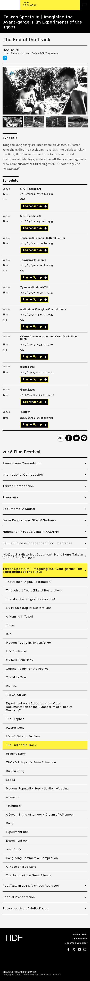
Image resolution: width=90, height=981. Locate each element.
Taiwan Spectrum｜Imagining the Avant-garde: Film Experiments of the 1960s (42, 570)
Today (10, 625)
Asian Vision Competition (22, 463)
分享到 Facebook (68, 438)
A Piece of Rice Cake (21, 866)
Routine (11, 686)
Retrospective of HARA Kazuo (26, 908)
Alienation (13, 797)
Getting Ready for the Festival (28, 668)
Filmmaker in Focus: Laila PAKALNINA (31, 531)
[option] (45, 91)
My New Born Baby (19, 660)
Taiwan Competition (18, 486)
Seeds (10, 779)
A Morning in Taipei (19, 616)
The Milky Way (16, 677)
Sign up (37, 206)
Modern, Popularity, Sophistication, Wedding (37, 788)
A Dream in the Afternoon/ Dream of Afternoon (40, 814)
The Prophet (15, 719)
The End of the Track (21, 745)
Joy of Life (14, 849)
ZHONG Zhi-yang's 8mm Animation (31, 762)
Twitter (74, 949)
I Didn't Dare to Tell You (23, 736)
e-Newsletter (80, 934)
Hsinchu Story (16, 753)
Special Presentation (19, 897)
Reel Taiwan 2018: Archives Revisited (31, 885)
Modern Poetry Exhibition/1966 (28, 642)
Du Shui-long (15, 771)
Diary (9, 823)
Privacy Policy (80, 938)
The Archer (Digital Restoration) (28, 581)
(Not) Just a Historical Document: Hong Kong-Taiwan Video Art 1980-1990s (43, 556)
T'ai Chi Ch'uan (16, 694)
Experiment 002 (17, 832)
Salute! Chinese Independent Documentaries (37, 543)
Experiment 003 (17, 840)
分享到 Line (84, 438)
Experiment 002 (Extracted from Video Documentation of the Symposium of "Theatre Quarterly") (39, 707)
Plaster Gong (15, 727)
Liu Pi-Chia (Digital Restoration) (28, 608)
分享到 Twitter (76, 438)
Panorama (10, 497)
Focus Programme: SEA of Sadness (29, 520)
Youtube (79, 949)
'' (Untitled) (14, 806)
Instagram (84, 949)
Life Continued (16, 651)
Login (26, 206)
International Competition (23, 474)
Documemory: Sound (19, 509)
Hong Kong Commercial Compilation (32, 858)
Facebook (68, 949)
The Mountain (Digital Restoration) (30, 599)
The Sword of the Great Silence (28, 875)
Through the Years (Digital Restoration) (34, 590)
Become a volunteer (76, 943)
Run (8, 634)
